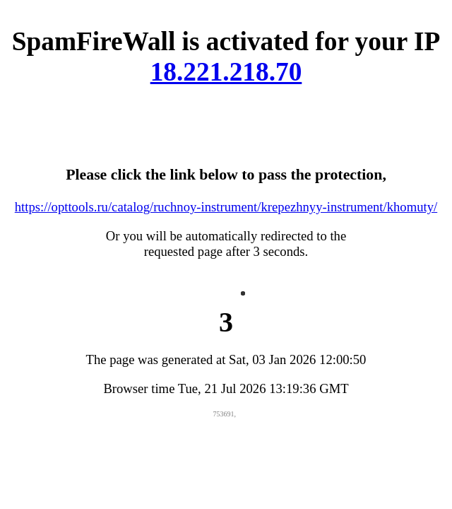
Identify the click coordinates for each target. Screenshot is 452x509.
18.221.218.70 (226, 71)
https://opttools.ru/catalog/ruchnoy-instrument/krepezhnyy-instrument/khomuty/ (226, 206)
